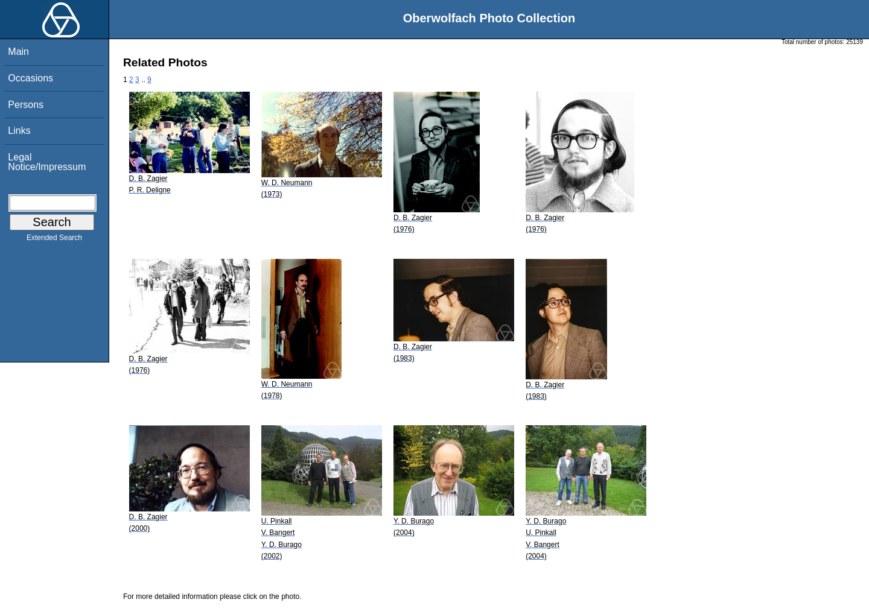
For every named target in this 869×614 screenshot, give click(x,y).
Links (19, 130)
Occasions (30, 78)
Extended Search (54, 240)
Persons (25, 105)
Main (18, 51)
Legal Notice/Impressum (47, 162)
